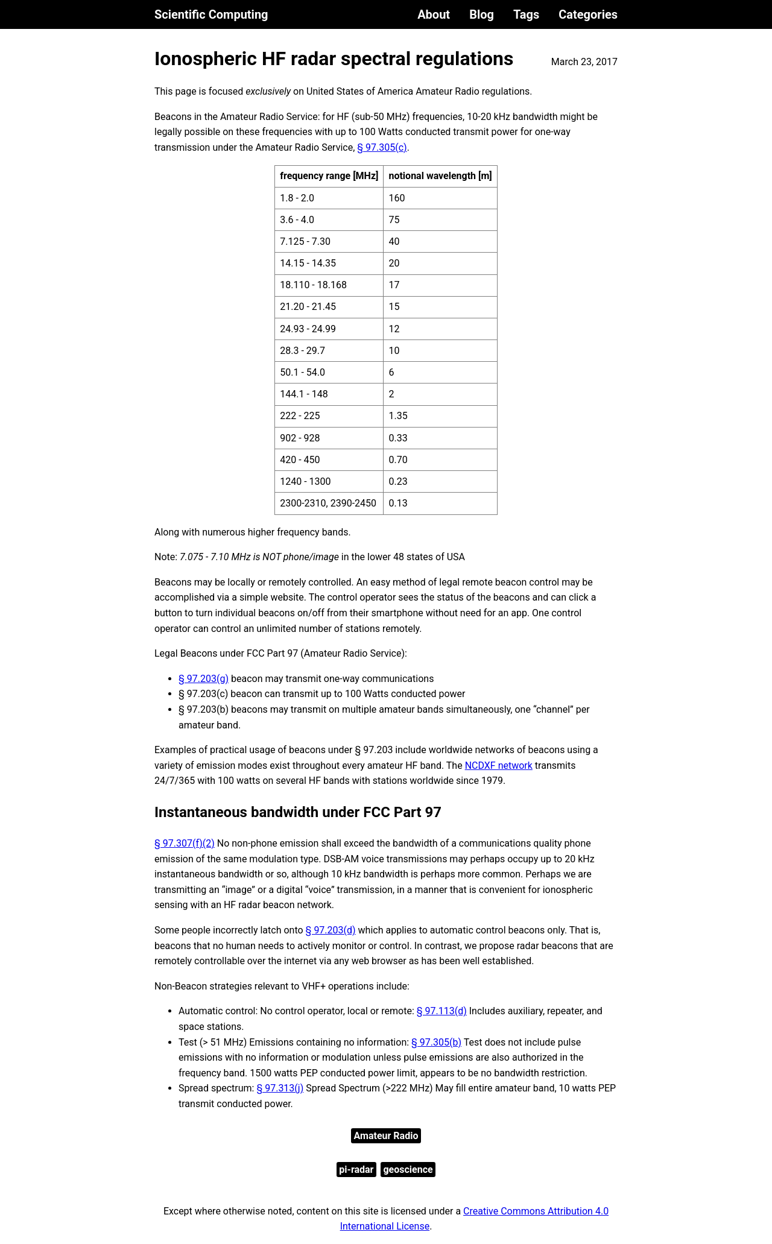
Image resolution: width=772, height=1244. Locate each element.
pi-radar (356, 1169)
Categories (588, 14)
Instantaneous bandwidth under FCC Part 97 (297, 812)
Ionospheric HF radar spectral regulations (333, 58)
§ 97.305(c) (382, 147)
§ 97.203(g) (204, 678)
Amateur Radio (386, 1135)
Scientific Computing (211, 14)
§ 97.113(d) (442, 1011)
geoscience (407, 1169)
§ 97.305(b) (436, 1042)
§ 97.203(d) (331, 930)
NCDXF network (499, 765)
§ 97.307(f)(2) (184, 843)
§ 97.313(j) (279, 1088)
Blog (481, 14)
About (433, 14)
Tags (526, 14)
